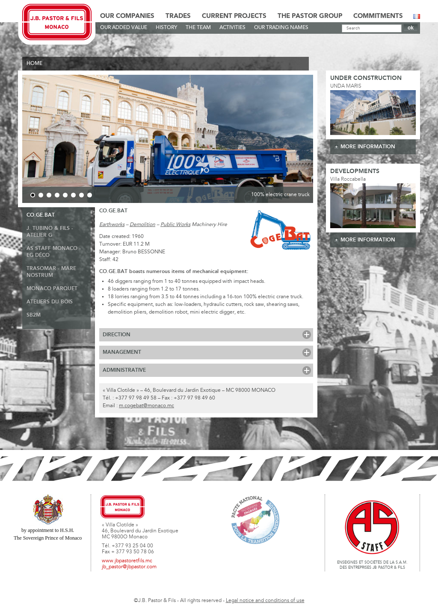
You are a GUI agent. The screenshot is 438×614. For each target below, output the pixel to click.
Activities (232, 28)
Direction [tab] (116, 335)
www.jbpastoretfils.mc (127, 561)
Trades (178, 16)
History (166, 28)
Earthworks (111, 224)
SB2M (34, 315)
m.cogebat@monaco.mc (146, 405)
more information (367, 147)
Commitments (378, 16)
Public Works (175, 224)
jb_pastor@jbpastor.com (129, 567)
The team (198, 28)
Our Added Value (123, 28)
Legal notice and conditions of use (265, 601)
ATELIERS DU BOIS (50, 302)
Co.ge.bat (41, 215)
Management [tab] (122, 352)
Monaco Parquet (52, 288)
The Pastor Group (310, 16)
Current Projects (234, 16)
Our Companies (127, 16)
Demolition (142, 224)
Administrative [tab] (124, 370)
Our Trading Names (281, 28)
